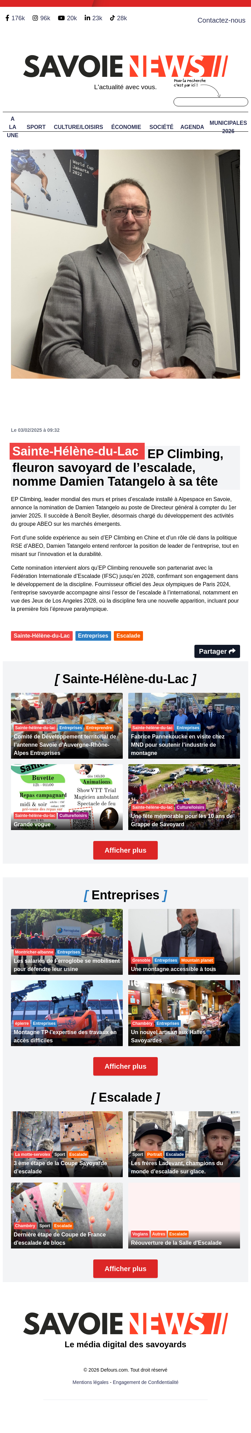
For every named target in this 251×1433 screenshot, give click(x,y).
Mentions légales (91, 1382)
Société (162, 127)
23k (97, 18)
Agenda (192, 127)
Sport (36, 127)
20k (72, 18)
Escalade (128, 636)
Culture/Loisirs (78, 127)
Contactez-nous (222, 20)
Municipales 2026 (228, 127)
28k (122, 18)
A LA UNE (13, 127)
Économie (126, 127)
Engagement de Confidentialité (145, 1382)
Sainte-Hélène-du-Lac (42, 636)
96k (45, 18)
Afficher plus (125, 850)
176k (18, 18)
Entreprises (93, 636)
